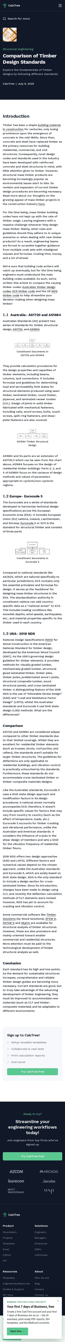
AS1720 (17, 329)
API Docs (8, 1295)
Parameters (9, 1232)
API (5, 1260)
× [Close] (58, 1301)
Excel (6, 1249)
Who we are (42, 1277)
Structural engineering (18, 49)
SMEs (38, 1249)
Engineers (40, 1232)
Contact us (41, 1295)
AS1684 (35, 329)
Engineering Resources (16, 1283)
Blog (37, 1283)
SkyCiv (26, 923)
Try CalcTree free (32, 1071)
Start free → (17, 1331)
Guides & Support (13, 1289)
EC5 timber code (23, 291)
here (41, 204)
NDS (49, 639)
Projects (7, 1237)
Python (7, 1255)
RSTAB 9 (8, 923)
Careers (39, 1289)
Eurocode (27, 523)
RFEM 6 (50, 918)
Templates (9, 1243)
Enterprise (41, 1243)
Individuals (41, 1255)
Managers (40, 1237)
